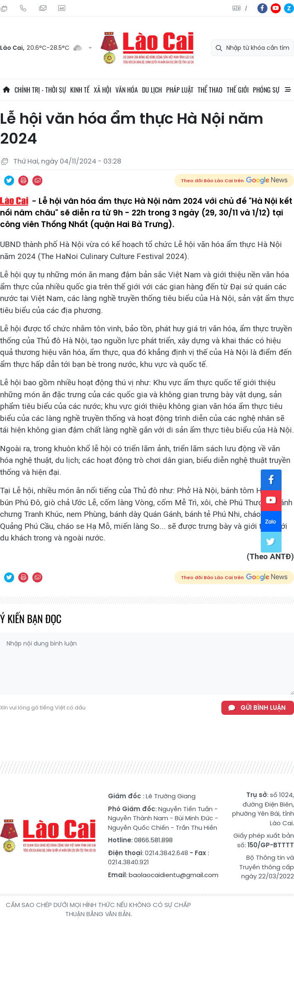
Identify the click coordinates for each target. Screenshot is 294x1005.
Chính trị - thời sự (40, 90)
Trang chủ (6, 89)
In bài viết (23, 181)
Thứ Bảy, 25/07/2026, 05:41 (4, 8)
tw (271, 542)
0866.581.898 (153, 840)
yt (276, 8)
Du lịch (152, 90)
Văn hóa (126, 90)
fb (262, 8)
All (288, 89)
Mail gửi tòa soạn (42, 8)
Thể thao (210, 90)
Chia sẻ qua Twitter (9, 181)
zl (289, 8)
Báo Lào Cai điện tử (147, 48)
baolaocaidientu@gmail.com (173, 875)
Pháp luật (180, 90)
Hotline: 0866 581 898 (23, 8)
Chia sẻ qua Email (37, 181)
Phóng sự (266, 90)
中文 (246, 8)
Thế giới (238, 90)
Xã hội (102, 90)
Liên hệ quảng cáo (61, 8)
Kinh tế (80, 90)
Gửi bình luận (263, 707)
